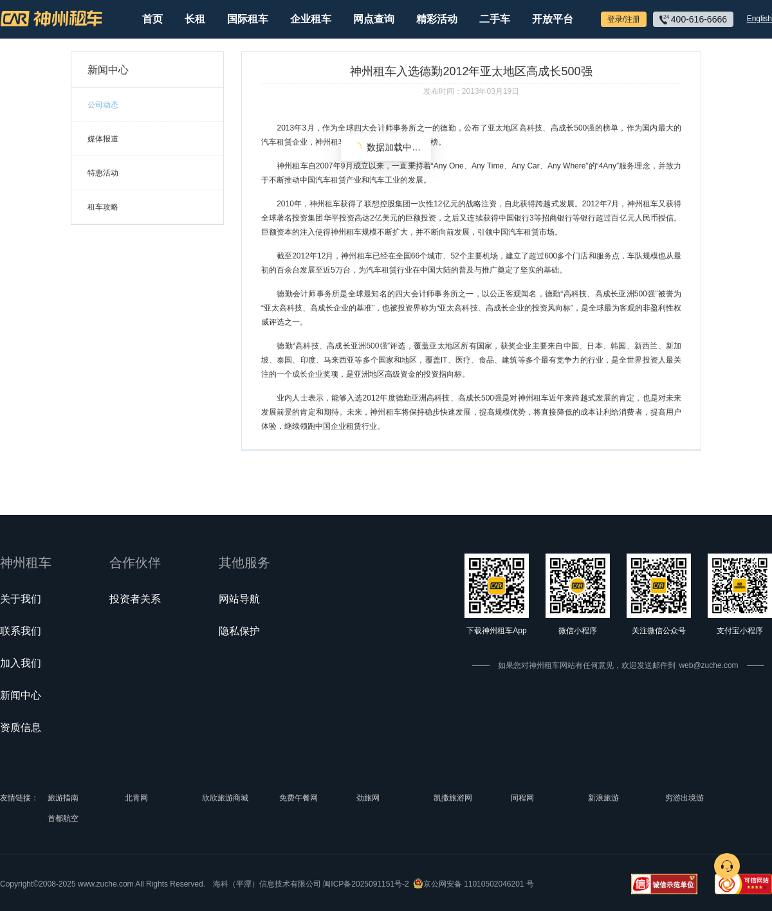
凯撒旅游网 (453, 797)
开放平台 (552, 19)
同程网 (522, 797)
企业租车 (310, 19)
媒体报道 (102, 138)
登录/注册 (623, 19)
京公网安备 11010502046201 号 (478, 883)
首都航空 (63, 818)
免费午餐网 (298, 797)
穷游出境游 (684, 797)
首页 (152, 19)
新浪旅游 (603, 797)
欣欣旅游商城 (225, 797)
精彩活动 (436, 19)
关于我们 (20, 598)
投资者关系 (135, 598)
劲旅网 (368, 797)
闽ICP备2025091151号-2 (366, 883)
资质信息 (20, 727)
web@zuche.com (708, 665)
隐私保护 (239, 631)
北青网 (136, 797)
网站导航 (239, 598)
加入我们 (20, 663)
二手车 (494, 19)
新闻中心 (20, 695)
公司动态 (102, 104)
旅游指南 (63, 797)
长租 (195, 19)
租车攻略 (102, 207)
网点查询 (373, 19)
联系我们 (20, 631)
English (759, 18)
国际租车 (247, 19)
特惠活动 (102, 172)
